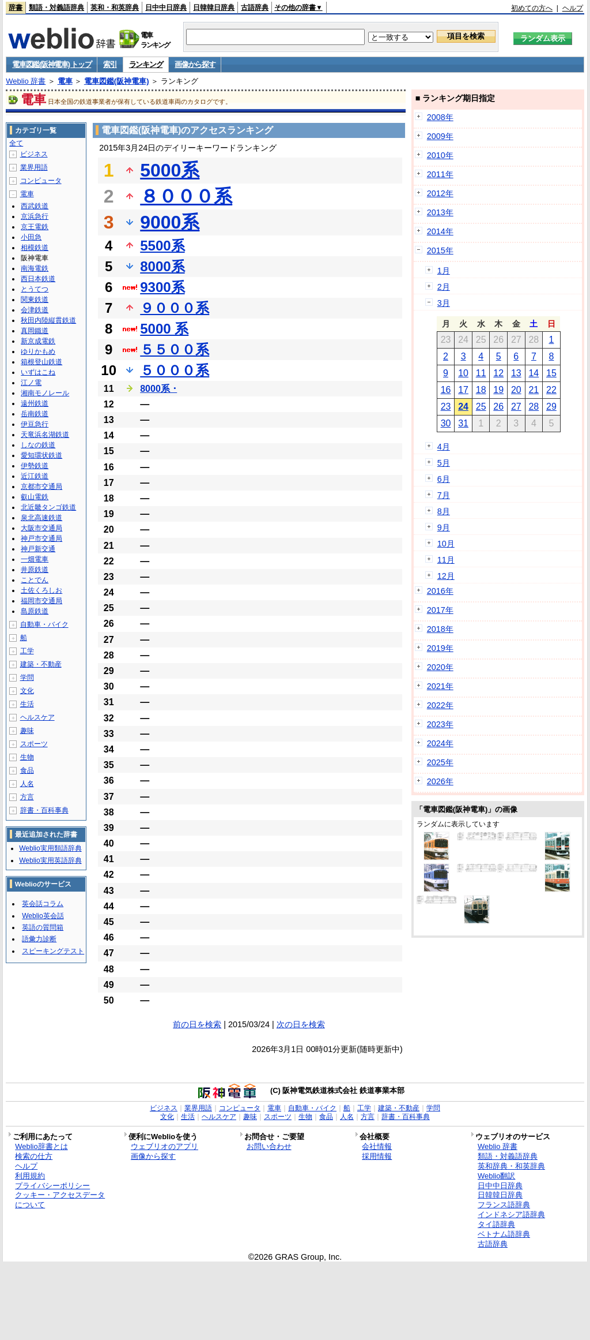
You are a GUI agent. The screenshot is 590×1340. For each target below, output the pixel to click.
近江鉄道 (34, 476)
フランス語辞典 (504, 1204)
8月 (443, 511)
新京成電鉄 (38, 341)
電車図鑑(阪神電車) (116, 81)
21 (533, 390)
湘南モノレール (45, 393)
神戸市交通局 (41, 538)
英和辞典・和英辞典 (511, 1166)
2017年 (440, 610)
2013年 (440, 212)
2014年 (440, 231)
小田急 (31, 237)
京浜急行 (34, 216)
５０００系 (174, 370)
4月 (443, 446)
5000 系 (164, 328)
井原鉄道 (34, 570)
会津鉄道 (34, 310)
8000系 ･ (158, 389)
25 (481, 406)
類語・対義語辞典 (56, 7)
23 (446, 406)
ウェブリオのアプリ (164, 1146)
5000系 (169, 170)
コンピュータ (41, 181)
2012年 (440, 193)
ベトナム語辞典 (504, 1234)
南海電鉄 (34, 268)
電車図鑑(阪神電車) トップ (51, 64)
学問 (27, 677)
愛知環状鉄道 (41, 455)
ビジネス (34, 154)
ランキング (146, 64)
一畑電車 (34, 559)
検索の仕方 (33, 1156)
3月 (443, 303)
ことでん (34, 580)
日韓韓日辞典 (214, 7)
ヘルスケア (37, 717)
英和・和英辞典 (114, 7)
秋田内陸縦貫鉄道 (48, 320)
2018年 (440, 629)
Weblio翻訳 (496, 1175)
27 (516, 406)
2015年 (440, 250)
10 (463, 373)
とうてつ (34, 289)
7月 (443, 495)
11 (481, 373)
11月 (446, 559)
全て (16, 143)
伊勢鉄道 (34, 466)
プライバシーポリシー (52, 1185)
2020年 (440, 667)
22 (551, 390)
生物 (27, 757)
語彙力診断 (39, 939)
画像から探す (195, 64)
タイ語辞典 (496, 1224)
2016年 (440, 591)
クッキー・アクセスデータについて (60, 1200)
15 (551, 373)
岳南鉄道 (34, 414)
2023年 (440, 724)
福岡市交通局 (41, 601)
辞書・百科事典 (44, 810)
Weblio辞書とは (41, 1146)
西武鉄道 (34, 206)
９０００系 (174, 308)
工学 (27, 651)
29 (551, 406)
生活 (27, 704)
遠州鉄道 (34, 403)
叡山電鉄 (34, 497)
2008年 (440, 117)
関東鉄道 (34, 299)
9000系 (169, 222)
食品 (27, 770)
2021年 (440, 686)
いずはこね (38, 372)
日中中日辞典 (166, 7)
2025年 (440, 762)
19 (498, 390)
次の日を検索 (301, 1024)
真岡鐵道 (34, 331)
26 (498, 406)
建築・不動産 (41, 664)
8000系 (162, 266)
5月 (443, 462)
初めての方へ (532, 8)
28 (533, 406)
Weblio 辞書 (26, 81)
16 (446, 390)
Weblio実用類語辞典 (50, 848)
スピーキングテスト (53, 951)
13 (516, 373)
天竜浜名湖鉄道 (45, 435)
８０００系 (186, 196)
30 (446, 423)
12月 (446, 576)
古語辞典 (254, 7)
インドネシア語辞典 (511, 1214)
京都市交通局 (41, 486)
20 (516, 390)
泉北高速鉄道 (41, 518)
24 (463, 406)
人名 (27, 784)
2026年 (440, 781)
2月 (443, 286)
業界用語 (34, 167)
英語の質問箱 (42, 927)
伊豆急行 (34, 424)
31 (463, 423)
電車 (65, 81)
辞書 (15, 7)
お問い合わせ (269, 1146)
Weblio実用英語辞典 (50, 860)
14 (533, 373)
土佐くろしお (41, 590)
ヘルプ (572, 8)
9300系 (162, 287)
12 (498, 373)
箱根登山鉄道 (41, 362)
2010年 (440, 155)
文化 (27, 691)
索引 (109, 64)
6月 (443, 479)
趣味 (27, 731)
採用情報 (377, 1156)
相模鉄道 (34, 248)
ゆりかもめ (38, 351)
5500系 (162, 245)
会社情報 (377, 1146)
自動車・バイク (44, 624)
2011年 (440, 174)
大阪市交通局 (41, 528)
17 (463, 390)
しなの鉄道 (38, 445)
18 (481, 390)
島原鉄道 (34, 611)
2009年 (440, 136)
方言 (27, 797)
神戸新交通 (38, 549)
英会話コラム (42, 904)
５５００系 (174, 349)
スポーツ (34, 744)
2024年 (440, 743)
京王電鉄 (34, 227)
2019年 (440, 648)
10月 (446, 543)
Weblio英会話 (42, 916)
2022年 (440, 705)
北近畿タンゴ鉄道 (48, 507)
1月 (443, 270)
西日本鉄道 (38, 279)
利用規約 (30, 1175)
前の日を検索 (197, 1024)
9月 (443, 527)
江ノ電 (31, 383)
